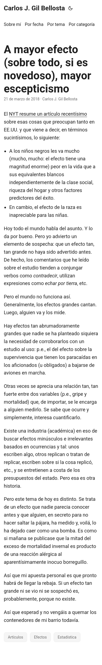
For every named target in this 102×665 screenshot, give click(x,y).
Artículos (15, 637)
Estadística (67, 637)
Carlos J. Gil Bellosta (34, 8)
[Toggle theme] (70, 8)
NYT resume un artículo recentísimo (48, 114)
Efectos (40, 637)
